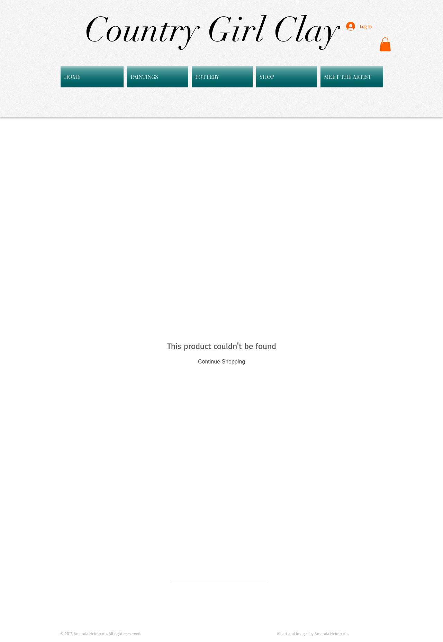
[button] (385, 44)
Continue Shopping (221, 362)
